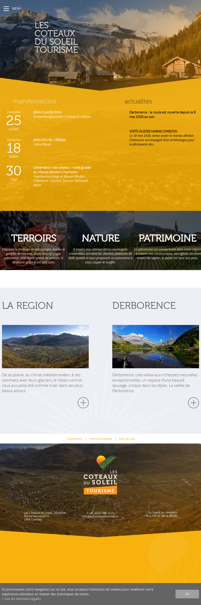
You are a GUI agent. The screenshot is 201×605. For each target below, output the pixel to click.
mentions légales (100, 439)
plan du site (127, 439)
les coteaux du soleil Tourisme (75, 37)
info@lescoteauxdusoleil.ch (100, 516)
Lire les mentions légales (23, 599)
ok (187, 594)
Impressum (74, 439)
